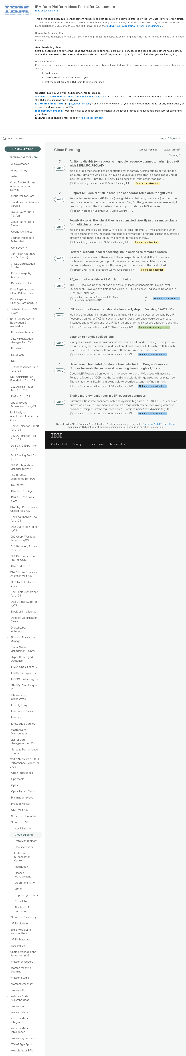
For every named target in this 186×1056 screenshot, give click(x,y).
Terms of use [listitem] (95, 444)
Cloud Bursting (117, 183)
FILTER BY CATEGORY (19, 157)
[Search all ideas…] (24, 138)
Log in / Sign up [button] (170, 138)
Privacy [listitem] (77, 444)
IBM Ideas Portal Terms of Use (158, 424)
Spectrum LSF (99, 183)
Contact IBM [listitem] (59, 444)
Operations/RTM (93, 300)
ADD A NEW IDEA (22, 149)
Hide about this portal (46, 10)
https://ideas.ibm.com (149, 25)
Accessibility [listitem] (117, 444)
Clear (36, 157)
